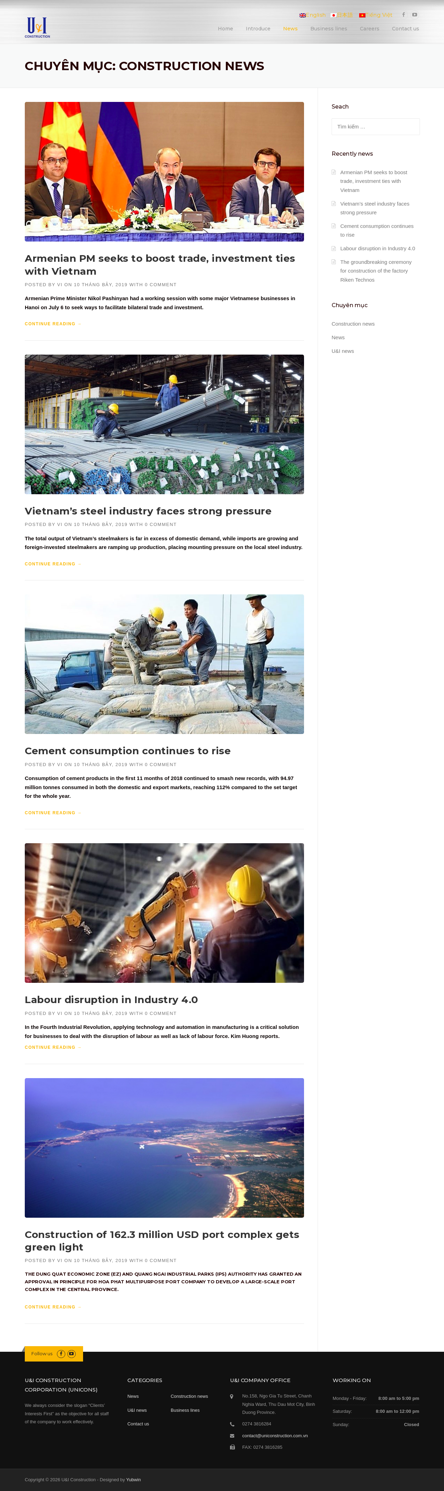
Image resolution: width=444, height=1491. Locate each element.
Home (225, 28)
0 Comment (161, 284)
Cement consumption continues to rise (128, 751)
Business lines (328, 28)
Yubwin (133, 1479)
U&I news (343, 351)
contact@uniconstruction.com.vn (275, 1435)
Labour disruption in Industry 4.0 (111, 1000)
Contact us (405, 28)
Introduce (258, 28)
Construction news (353, 324)
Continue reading (53, 323)
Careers (369, 28)
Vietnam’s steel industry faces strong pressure (148, 511)
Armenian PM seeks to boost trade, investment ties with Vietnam (373, 181)
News (290, 28)
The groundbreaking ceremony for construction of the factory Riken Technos (376, 271)
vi (59, 284)
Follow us (41, 1353)
